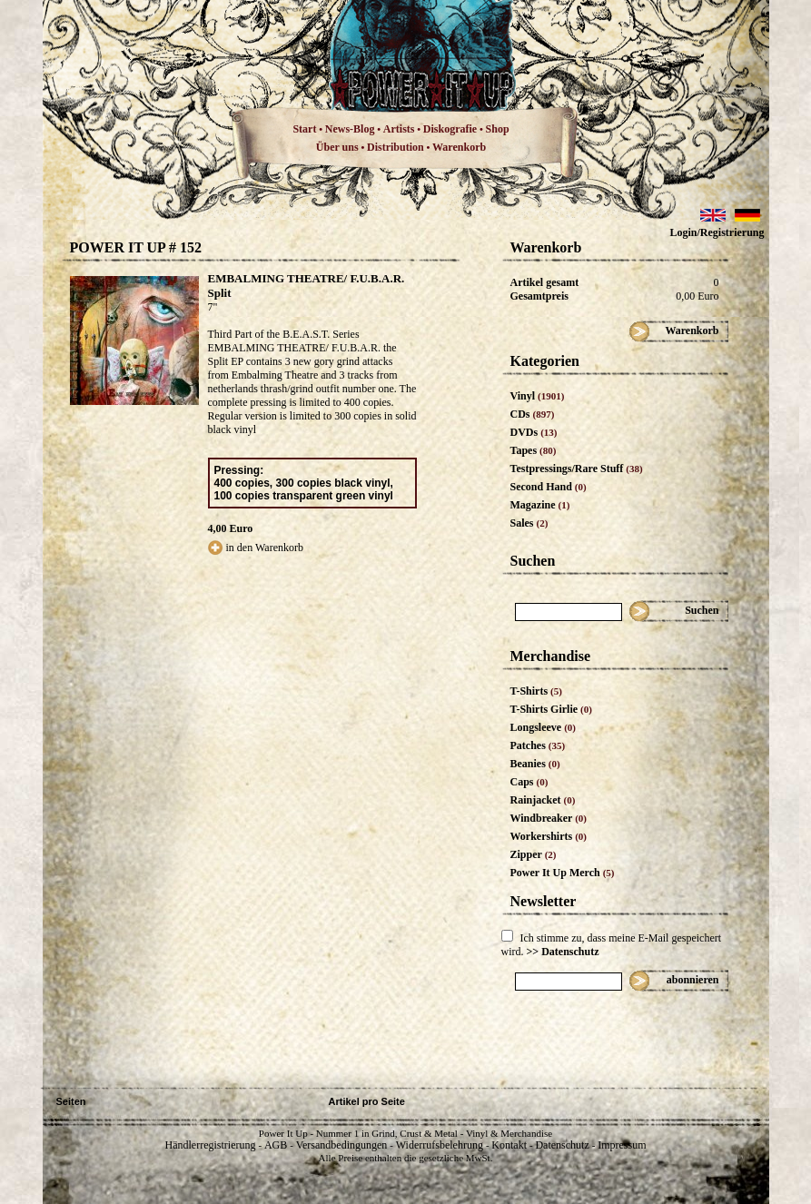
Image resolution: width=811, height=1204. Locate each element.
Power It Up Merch (562, 872)
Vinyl (537, 396)
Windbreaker (549, 818)
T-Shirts (536, 691)
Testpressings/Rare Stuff (576, 468)
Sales (529, 523)
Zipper (533, 854)
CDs (532, 414)
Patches (538, 745)
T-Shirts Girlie (551, 709)
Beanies (535, 763)
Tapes (533, 450)
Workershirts (549, 836)
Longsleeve (543, 727)
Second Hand (548, 486)
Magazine (540, 504)
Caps (529, 781)
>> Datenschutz (563, 951)
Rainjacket (543, 800)
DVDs (534, 432)
